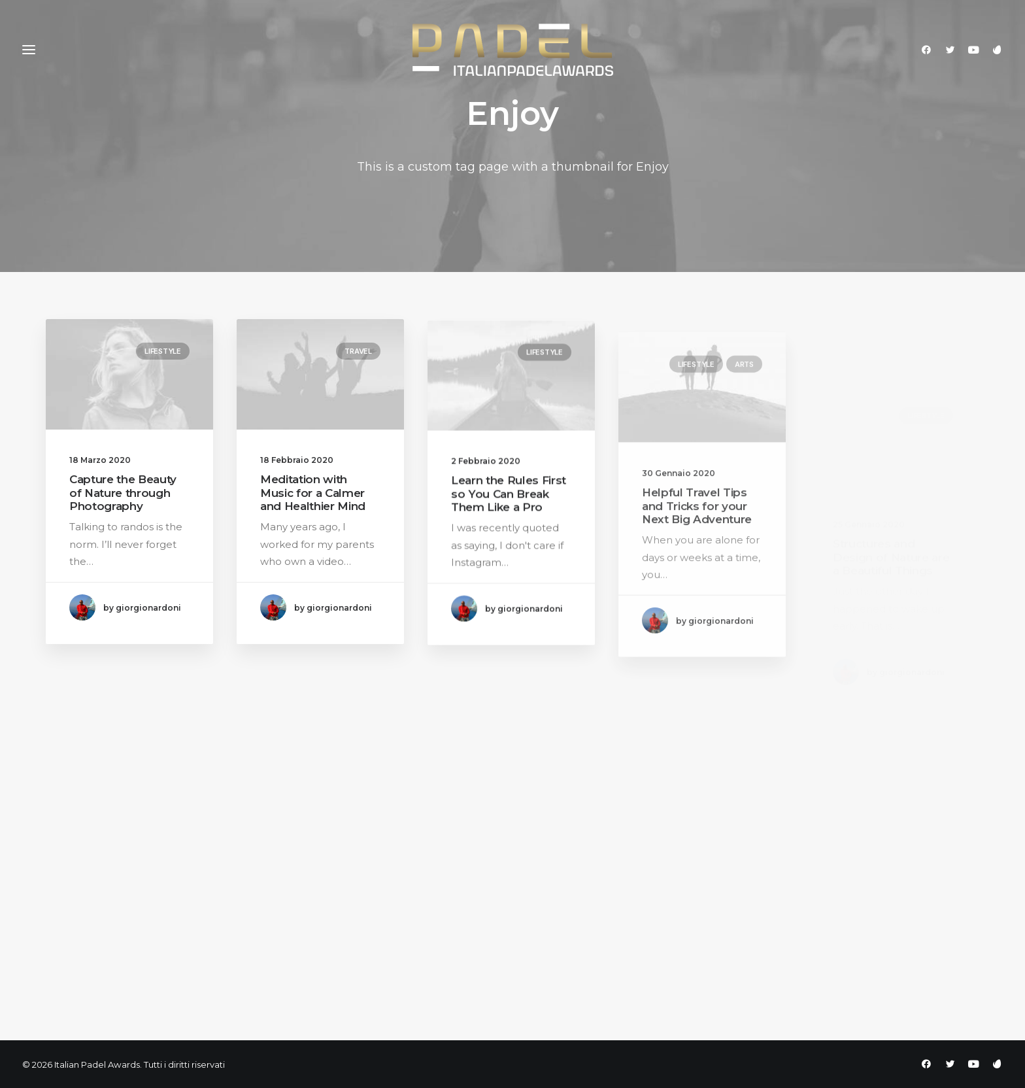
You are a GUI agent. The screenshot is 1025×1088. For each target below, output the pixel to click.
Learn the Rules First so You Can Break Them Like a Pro (508, 508)
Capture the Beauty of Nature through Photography (122, 493)
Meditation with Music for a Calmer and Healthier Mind (312, 495)
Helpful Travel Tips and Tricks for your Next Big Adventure (697, 548)
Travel (358, 352)
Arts (744, 405)
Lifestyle (162, 351)
